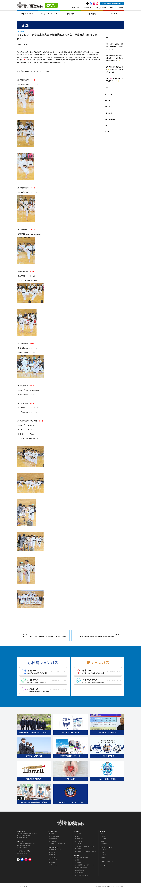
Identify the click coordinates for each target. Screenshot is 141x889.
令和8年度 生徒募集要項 (81, 858)
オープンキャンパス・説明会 (82, 875)
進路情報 (92, 13)
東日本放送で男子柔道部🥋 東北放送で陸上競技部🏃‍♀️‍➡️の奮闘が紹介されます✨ (115, 58)
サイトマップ (104, 865)
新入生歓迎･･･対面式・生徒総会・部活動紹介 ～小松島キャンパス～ (115, 47)
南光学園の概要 (53, 839)
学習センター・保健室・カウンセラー (85, 846)
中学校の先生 (87, 8)
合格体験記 (104, 844)
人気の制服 (78, 834)
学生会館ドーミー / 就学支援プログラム (85, 851)
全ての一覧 (108, 94)
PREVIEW (44, 635)
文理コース (52, 855)
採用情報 (120, 8)
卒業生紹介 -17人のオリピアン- (57, 844)
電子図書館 (78, 849)
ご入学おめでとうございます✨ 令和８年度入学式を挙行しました (114, 69)
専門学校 (103, 839)
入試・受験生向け (110, 119)
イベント (107, 101)
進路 (106, 126)
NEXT (96, 635)
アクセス (113, 13)
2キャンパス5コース (49, 13)
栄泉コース (52, 863)
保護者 (104, 8)
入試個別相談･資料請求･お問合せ (112, 3)
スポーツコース (53, 865)
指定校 (103, 836)
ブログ (18, 31)
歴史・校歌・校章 (54, 836)
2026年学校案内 (79, 870)
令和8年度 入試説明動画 (81, 868)
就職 (102, 841)
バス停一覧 (78, 844)
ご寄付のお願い (53, 841)
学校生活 (70, 13)
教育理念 (51, 834)
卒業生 (112, 8)
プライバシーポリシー (106, 861)
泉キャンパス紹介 (54, 860)
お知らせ (107, 107)
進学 (102, 834)
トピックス (108, 113)
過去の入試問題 (79, 873)
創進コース (52, 852)
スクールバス (78, 841)
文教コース (52, 858)
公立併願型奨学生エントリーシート (84, 865)
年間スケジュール (80, 839)
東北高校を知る (27, 13)
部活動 (22, 31)
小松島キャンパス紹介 (55, 850)
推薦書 (77, 860)
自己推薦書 (78, 863)
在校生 (96, 8)
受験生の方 (75, 8)
